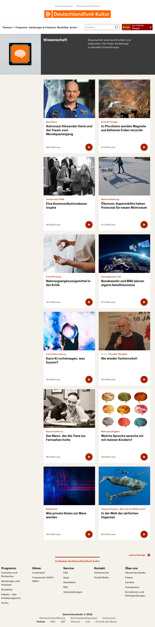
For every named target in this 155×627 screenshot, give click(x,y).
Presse (129, 577)
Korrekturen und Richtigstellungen (135, 593)
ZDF (63, 621)
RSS (65, 587)
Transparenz (132, 587)
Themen (7, 27)
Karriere (129, 582)
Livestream (38, 572)
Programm (21, 27)
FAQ (65, 572)
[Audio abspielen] (89, 147)
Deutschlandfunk (64, 6)
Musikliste (63, 27)
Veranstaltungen (72, 591)
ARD (52, 621)
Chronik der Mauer (106, 621)
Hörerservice (101, 572)
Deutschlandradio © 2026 (77, 614)
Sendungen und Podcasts (10, 583)
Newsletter (69, 582)
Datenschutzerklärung (52, 617)
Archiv (73, 27)
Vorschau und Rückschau (9, 574)
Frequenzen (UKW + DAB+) (43, 579)
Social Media (101, 577)
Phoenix (75, 621)
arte (88, 621)
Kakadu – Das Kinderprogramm (11, 596)
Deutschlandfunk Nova (88, 6)
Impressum (109, 617)
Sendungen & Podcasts (42, 27)
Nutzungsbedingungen (84, 617)
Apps (66, 577)
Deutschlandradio (135, 572)
